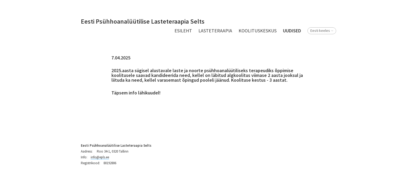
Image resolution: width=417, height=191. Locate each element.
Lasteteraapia (215, 31)
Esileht (183, 31)
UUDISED (292, 31)
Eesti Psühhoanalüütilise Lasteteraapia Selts (143, 21)
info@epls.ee (100, 157)
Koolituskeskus (258, 31)
